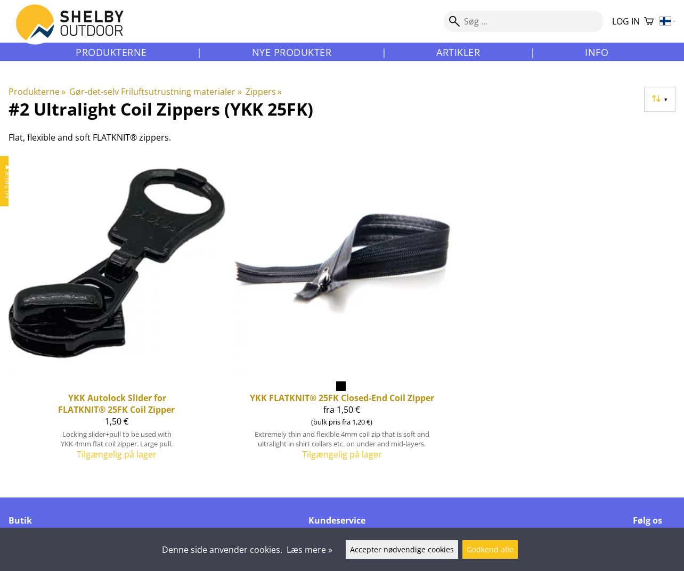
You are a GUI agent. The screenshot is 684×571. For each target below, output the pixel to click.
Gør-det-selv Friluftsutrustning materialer (155, 91)
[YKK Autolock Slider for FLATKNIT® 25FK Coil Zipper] (117, 312)
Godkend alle (490, 549)
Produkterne (111, 52)
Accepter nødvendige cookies (402, 549)
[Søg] (524, 21)
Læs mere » (309, 550)
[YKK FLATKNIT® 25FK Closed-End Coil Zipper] (342, 312)
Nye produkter (292, 52)
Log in (626, 21)
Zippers (264, 91)
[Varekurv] (649, 21)
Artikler (458, 52)
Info (596, 52)
